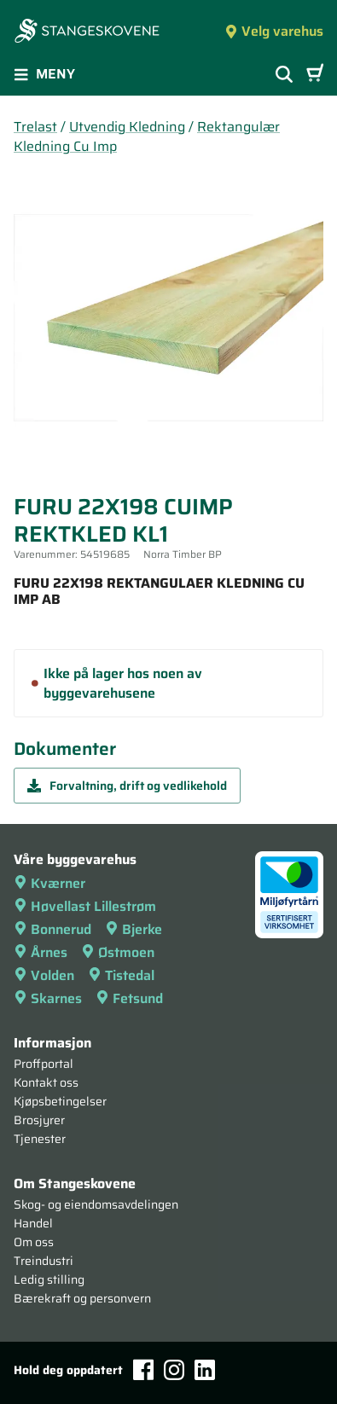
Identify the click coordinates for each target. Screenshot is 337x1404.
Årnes (40, 952)
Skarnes (48, 998)
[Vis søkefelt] (284, 74)
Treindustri (43, 1260)
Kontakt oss (46, 1082)
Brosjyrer (39, 1120)
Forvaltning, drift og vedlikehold (127, 785)
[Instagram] (174, 1370)
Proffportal (43, 1063)
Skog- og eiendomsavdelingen (96, 1204)
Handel (33, 1223)
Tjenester (40, 1138)
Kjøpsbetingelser (60, 1101)
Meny (44, 73)
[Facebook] (143, 1369)
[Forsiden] (87, 32)
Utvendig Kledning (127, 126)
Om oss (34, 1242)
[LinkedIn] (205, 1370)
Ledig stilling (49, 1279)
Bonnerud (52, 929)
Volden (44, 975)
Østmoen (117, 952)
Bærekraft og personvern (82, 1298)
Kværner (49, 883)
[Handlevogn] (314, 74)
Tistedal (121, 975)
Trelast (35, 126)
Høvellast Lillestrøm (85, 906)
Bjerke (133, 929)
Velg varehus (273, 31)
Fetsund (129, 998)
